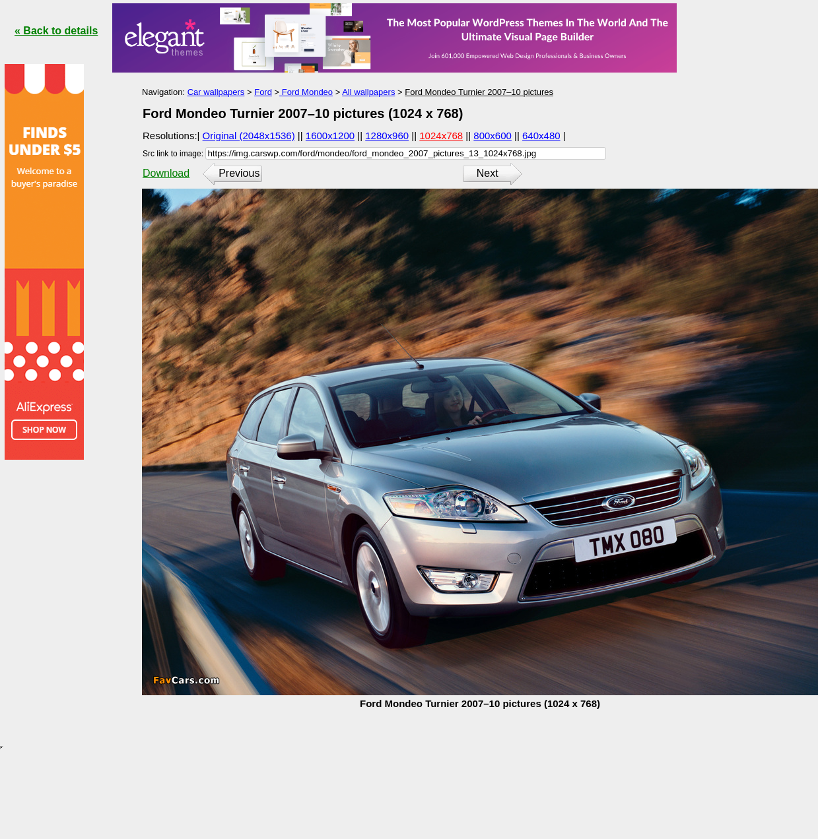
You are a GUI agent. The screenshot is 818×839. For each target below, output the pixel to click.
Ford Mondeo (306, 92)
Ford (263, 92)
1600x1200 (330, 135)
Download (166, 173)
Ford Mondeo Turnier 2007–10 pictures (479, 92)
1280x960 (387, 135)
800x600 (492, 135)
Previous (239, 173)
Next (487, 173)
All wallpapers (368, 92)
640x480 (541, 135)
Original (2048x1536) (249, 135)
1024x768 (441, 135)
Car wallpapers (216, 92)
